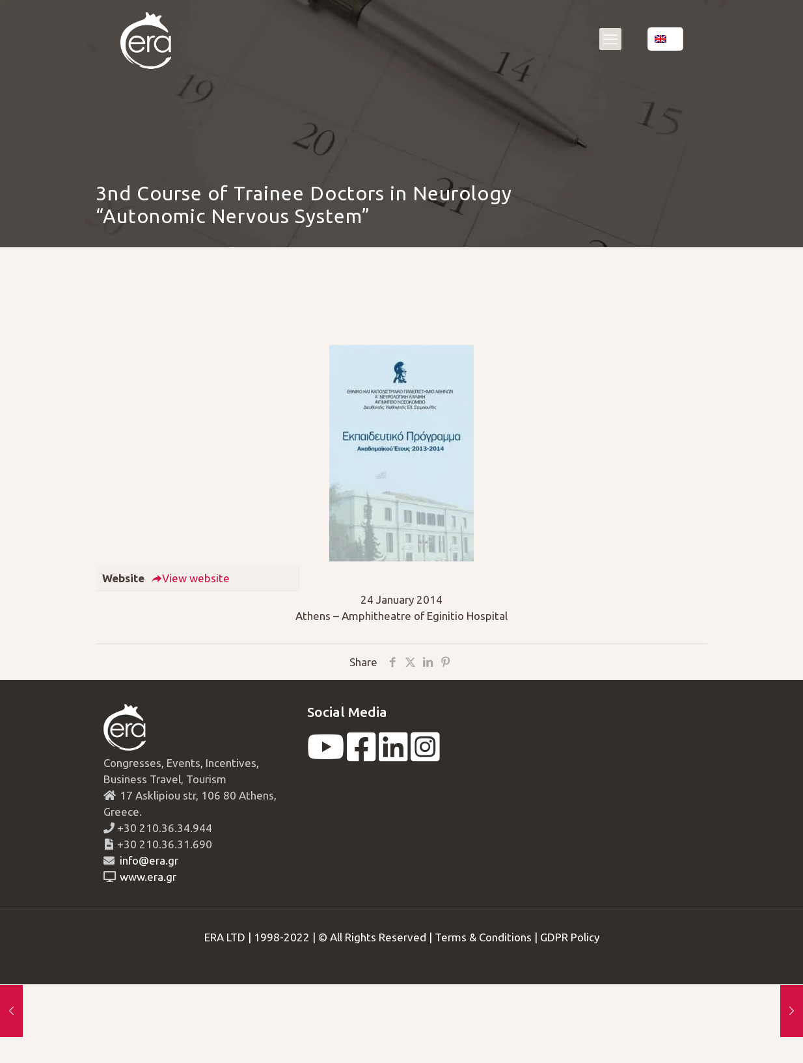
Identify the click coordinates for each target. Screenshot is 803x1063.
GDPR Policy (569, 937)
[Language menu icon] (665, 39)
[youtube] (325, 755)
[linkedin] (393, 755)
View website (190, 578)
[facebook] (361, 755)
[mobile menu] (610, 39)
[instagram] (425, 755)
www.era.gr (145, 876)
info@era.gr (147, 860)
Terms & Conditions (483, 937)
